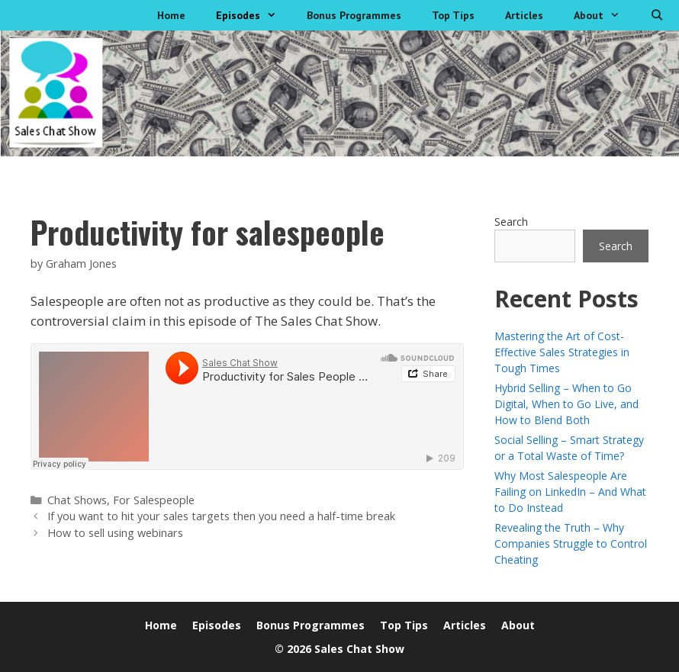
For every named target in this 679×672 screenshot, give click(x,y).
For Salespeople (154, 500)
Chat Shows (77, 500)
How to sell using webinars (115, 533)
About (604, 15)
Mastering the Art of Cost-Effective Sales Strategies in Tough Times (561, 352)
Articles (524, 15)
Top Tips (453, 15)
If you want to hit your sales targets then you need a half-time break (221, 516)
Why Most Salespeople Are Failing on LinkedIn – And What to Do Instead (570, 491)
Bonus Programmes (354, 15)
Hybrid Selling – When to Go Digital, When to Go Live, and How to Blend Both (566, 404)
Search (511, 221)
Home (171, 15)
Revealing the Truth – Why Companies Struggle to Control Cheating (570, 543)
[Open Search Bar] (657, 15)
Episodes (253, 15)
